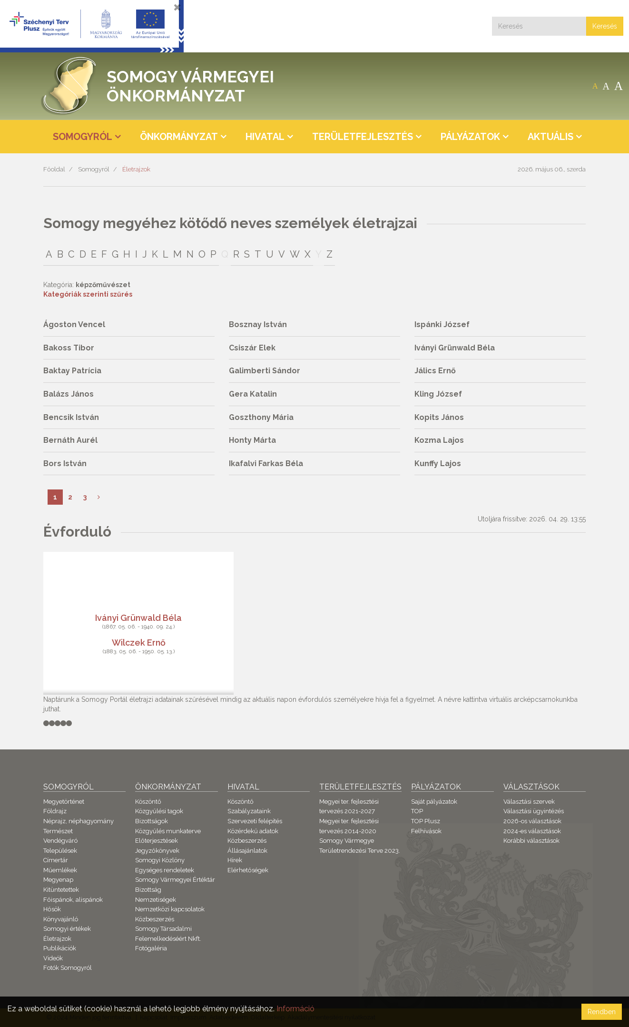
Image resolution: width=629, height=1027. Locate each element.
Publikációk (59, 948)
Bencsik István (71, 417)
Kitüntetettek (61, 889)
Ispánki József (442, 324)
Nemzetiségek (155, 899)
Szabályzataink (249, 811)
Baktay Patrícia (72, 370)
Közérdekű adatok (252, 831)
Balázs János (68, 394)
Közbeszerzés (154, 919)
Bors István (65, 463)
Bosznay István (258, 324)
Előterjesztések (156, 840)
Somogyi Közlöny (160, 860)
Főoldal (54, 169)
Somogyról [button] (82, 136)
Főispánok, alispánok (73, 899)
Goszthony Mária (261, 417)
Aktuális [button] (550, 136)
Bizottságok (151, 821)
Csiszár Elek (252, 347)
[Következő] (99, 497)
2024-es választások (532, 831)
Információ (295, 1008)
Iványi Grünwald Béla (454, 347)
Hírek (234, 860)
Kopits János (439, 417)
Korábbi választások (531, 840)
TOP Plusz (425, 821)
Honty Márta (252, 440)
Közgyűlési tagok (159, 811)
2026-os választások (532, 821)
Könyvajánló (60, 919)
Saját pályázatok (434, 801)
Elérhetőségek (247, 870)
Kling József (438, 394)
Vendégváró (60, 840)
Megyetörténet (63, 801)
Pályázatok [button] (470, 136)
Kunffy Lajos (437, 463)
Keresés (604, 26)
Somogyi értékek (67, 928)
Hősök (52, 909)
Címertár (55, 860)
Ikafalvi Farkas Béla (266, 463)
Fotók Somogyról (67, 967)
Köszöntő (148, 801)
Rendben (602, 1012)
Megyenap (58, 879)
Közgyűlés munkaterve (168, 831)
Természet (58, 831)
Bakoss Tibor (68, 347)
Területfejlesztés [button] (362, 136)
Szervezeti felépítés (254, 821)
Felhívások (426, 831)
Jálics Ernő (435, 370)
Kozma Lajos (439, 440)
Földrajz (55, 811)
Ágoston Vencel (74, 324)
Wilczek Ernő (139, 642)
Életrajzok (136, 169)
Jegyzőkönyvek (157, 850)
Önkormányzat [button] (179, 136)
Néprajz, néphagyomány (78, 821)
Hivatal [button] (265, 136)
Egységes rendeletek (164, 870)
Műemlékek (60, 870)
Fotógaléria (151, 948)
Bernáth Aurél (70, 440)
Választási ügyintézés (533, 811)
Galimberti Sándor (264, 370)
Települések (60, 850)
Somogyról (93, 169)
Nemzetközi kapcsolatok (170, 909)
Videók (53, 958)
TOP (417, 811)
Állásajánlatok (247, 850)
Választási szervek (529, 801)
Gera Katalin (253, 394)
